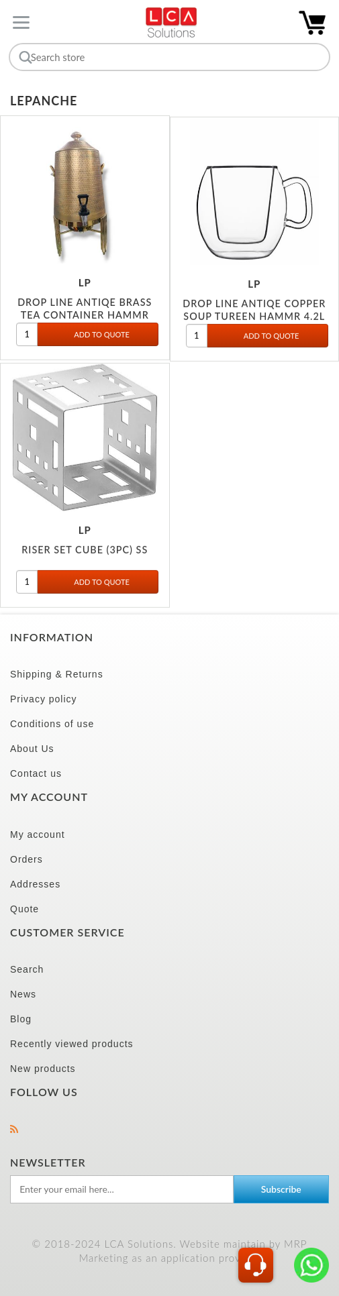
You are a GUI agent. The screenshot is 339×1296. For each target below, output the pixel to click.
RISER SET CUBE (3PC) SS (84, 552)
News (23, 994)
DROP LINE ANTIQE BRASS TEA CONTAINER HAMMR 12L (84, 317)
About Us (32, 748)
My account (37, 834)
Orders (26, 859)
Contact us (36, 773)
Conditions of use (52, 723)
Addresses (35, 884)
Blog (21, 1019)
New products (43, 1068)
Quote (24, 909)
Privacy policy (43, 699)
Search (27, 969)
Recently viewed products (72, 1043)
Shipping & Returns (56, 674)
